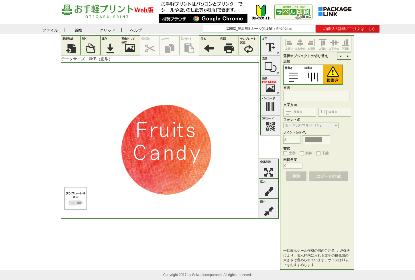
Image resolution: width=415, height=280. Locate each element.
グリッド (107, 30)
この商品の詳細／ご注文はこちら (347, 29)
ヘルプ (136, 30)
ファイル (50, 30)
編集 (79, 30)
